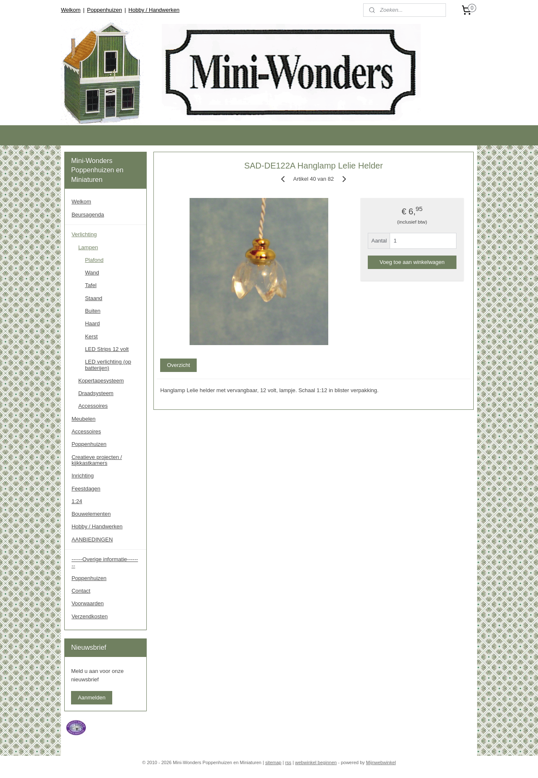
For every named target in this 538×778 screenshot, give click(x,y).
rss (288, 762)
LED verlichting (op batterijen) (108, 365)
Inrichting (82, 475)
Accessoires (93, 406)
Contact (80, 591)
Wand (92, 272)
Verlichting (84, 234)
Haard (92, 323)
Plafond (94, 260)
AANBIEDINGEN (92, 539)
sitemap (273, 762)
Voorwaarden (87, 603)
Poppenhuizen (104, 10)
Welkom (71, 10)
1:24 (76, 501)
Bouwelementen (91, 514)
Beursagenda (87, 214)
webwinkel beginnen (316, 762)
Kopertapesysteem (101, 380)
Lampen (88, 247)
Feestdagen (85, 488)
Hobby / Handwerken (154, 10)
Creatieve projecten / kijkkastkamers (96, 460)
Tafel (90, 285)
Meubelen (83, 419)
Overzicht (178, 365)
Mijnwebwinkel (381, 762)
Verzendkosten (89, 616)
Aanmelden (91, 697)
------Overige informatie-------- (104, 562)
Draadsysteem (95, 393)
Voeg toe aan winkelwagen (412, 262)
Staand (93, 298)
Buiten (92, 311)
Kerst (91, 336)
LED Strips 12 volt (107, 349)
